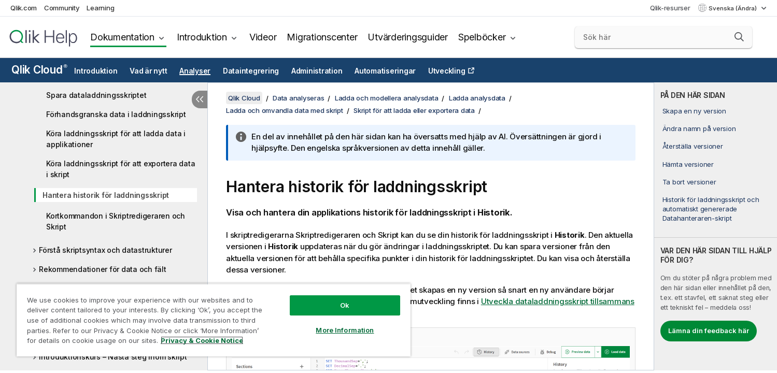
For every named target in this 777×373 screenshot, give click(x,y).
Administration (317, 71)
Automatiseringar (385, 71)
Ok (344, 305)
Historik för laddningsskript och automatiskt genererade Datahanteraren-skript (710, 208)
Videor (263, 37)
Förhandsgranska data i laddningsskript (116, 114)
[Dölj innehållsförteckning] (199, 99)
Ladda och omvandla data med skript (284, 110)
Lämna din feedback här (708, 330)
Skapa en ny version (694, 111)
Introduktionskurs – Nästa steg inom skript (113, 356)
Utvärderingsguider (408, 37)
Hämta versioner (688, 164)
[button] (739, 37)
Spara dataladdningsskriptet (96, 95)
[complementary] (715, 226)
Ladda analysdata (477, 98)
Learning (100, 8)
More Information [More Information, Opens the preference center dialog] (345, 330)
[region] (214, 319)
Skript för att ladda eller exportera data (414, 110)
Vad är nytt (148, 71)
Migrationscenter (322, 37)
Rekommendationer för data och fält (102, 269)
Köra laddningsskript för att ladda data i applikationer (116, 139)
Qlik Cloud (39, 69)
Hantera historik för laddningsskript (106, 195)
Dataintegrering (251, 71)
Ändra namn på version (699, 128)
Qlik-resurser (670, 8)
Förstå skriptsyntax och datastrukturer (105, 250)
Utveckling (446, 71)
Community (62, 8)
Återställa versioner (692, 146)
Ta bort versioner (689, 182)
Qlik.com (23, 8)
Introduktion (202, 37)
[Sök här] (663, 37)
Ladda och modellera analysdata (387, 98)
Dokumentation (122, 37)
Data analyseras (298, 98)
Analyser (194, 71)
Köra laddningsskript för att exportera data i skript (120, 169)
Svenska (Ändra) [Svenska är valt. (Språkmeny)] (733, 8)
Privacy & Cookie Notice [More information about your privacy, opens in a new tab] (202, 340)
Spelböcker (482, 37)
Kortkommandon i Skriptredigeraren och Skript (115, 221)
